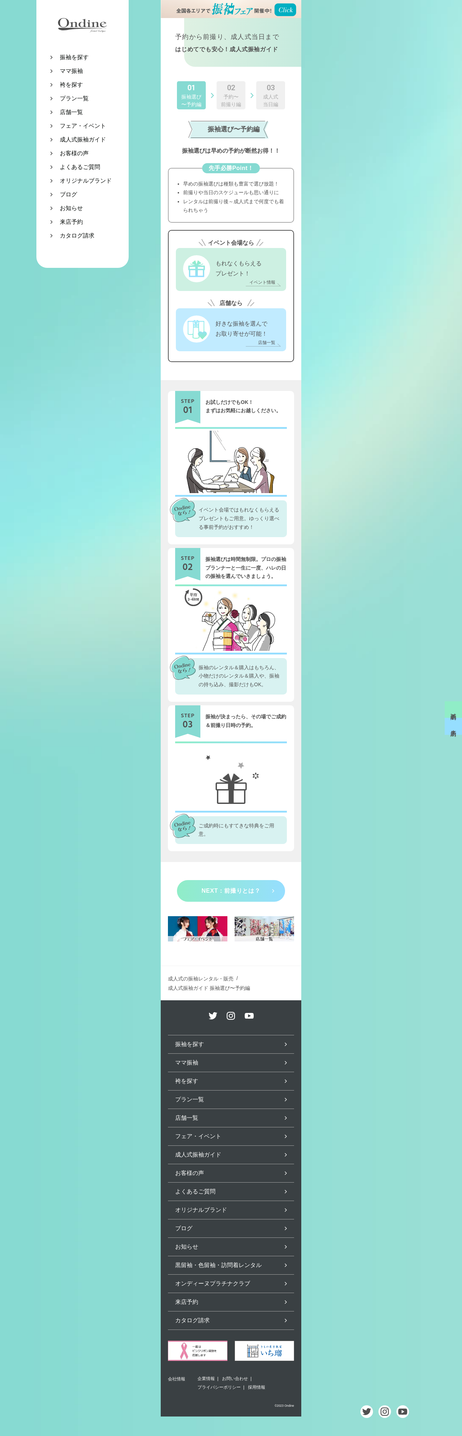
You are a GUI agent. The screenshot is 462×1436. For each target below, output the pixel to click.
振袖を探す (74, 57)
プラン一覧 (74, 98)
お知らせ (71, 208)
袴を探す (71, 85)
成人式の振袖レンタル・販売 (201, 979)
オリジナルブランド (86, 181)
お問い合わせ (235, 1378)
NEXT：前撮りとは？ (230, 891)
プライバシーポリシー (219, 1387)
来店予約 (71, 222)
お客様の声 (74, 153)
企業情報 (206, 1378)
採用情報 (256, 1387)
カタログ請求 (77, 235)
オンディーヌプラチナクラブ (212, 1283)
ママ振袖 (71, 71)
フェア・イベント (83, 126)
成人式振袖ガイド (83, 139)
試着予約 (453, 710)
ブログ (68, 194)
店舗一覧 (71, 112)
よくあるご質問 (80, 167)
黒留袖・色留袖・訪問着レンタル (218, 1265)
